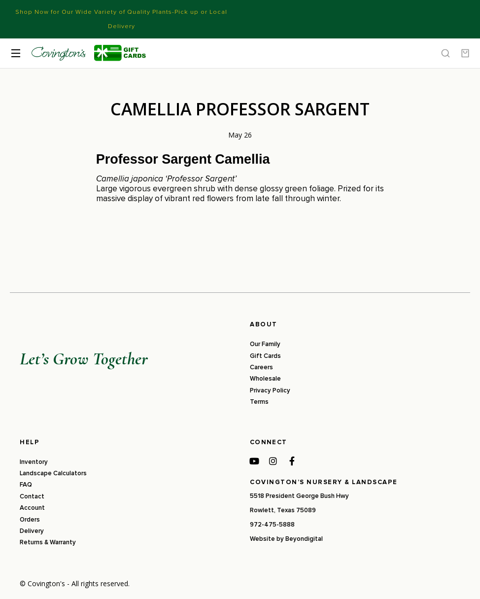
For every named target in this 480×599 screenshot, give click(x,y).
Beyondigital (304, 539)
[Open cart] (465, 53)
